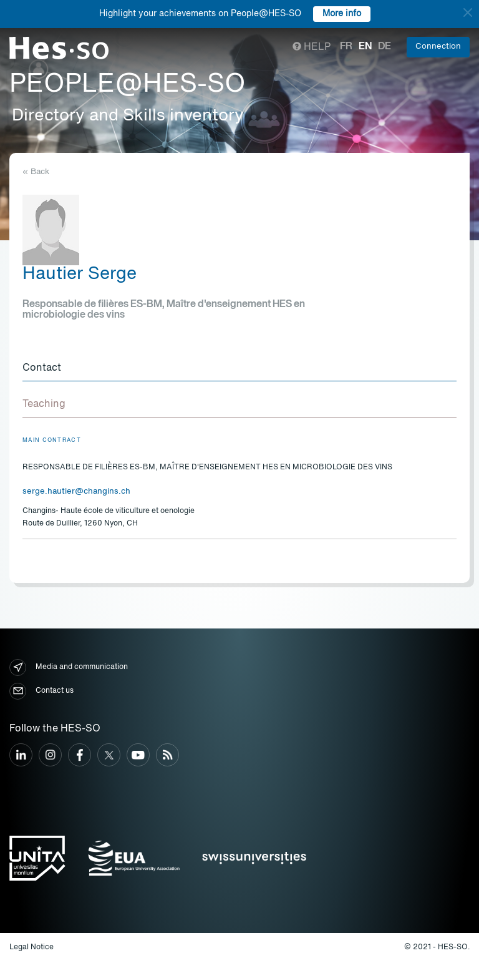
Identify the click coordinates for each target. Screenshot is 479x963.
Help (312, 47)
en (365, 47)
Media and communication (68, 667)
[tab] (239, 368)
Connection (438, 46)
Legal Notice (31, 947)
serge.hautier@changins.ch (76, 491)
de (384, 47)
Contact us (41, 691)
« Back (35, 172)
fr (346, 47)
